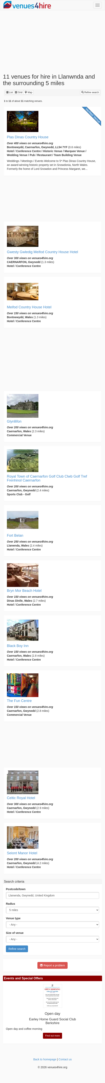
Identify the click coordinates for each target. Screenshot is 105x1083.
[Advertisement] (52, 41)
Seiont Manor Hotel (22, 853)
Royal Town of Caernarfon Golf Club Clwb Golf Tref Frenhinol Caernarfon (47, 478)
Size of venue (14, 932)
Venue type (13, 918)
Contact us (65, 1059)
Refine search (90, 92)
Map (28, 92)
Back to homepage (44, 1059)
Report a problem (52, 965)
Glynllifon (14, 421)
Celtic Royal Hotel (21, 798)
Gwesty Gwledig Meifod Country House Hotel (42, 252)
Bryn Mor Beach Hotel (24, 591)
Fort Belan (15, 535)
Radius (10, 903)
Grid (18, 92)
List (9, 92)
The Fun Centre (19, 701)
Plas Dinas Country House (27, 137)
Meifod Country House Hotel (29, 307)
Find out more (52, 1035)
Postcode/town (16, 889)
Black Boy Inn (18, 646)
